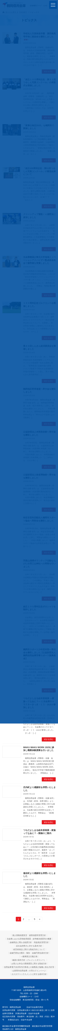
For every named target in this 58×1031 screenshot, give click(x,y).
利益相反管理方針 (41, 942)
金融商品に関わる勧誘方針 (21, 942)
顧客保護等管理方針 (37, 935)
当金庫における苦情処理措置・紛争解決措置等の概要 (29, 939)
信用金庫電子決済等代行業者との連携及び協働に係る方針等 (29, 967)
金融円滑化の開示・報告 (20, 953)
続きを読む (48, 739)
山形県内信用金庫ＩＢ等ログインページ (29, 971)
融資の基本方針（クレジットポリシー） (29, 960)
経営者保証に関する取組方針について (29, 949)
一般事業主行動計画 (29, 956)
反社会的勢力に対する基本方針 (29, 946)
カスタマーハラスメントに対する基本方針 (29, 974)
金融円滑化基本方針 (40, 953)
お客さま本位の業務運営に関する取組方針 (29, 963)
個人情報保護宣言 (19, 935)
